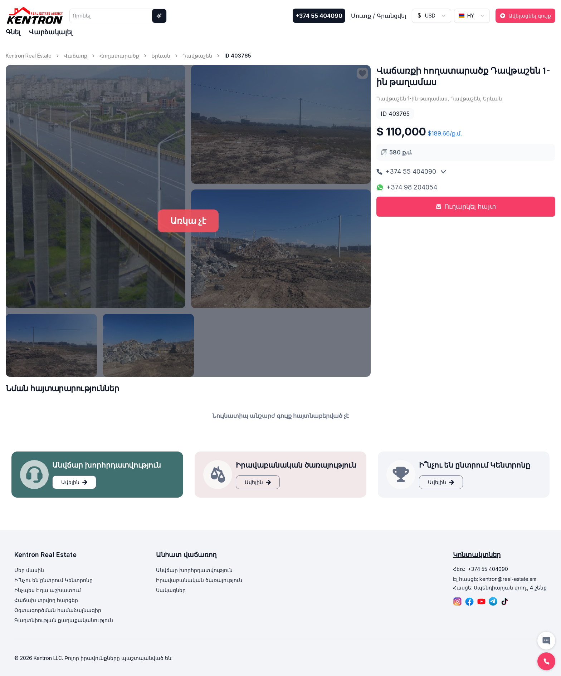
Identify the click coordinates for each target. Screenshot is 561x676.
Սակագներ (171, 590)
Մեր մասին (29, 570)
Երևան (160, 56)
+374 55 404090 (319, 15)
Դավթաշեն (197, 56)
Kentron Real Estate (29, 56)
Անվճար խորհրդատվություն (194, 570)
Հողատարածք (119, 56)
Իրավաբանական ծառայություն (199, 580)
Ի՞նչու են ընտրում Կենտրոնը (53, 580)
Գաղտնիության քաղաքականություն (63, 620)
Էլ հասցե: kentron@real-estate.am (494, 579)
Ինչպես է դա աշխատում (47, 590)
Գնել (13, 32)
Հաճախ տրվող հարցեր (46, 600)
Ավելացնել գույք (525, 16)
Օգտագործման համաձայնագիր (57, 610)
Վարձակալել (51, 32)
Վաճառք (75, 56)
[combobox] (431, 16)
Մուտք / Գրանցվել (378, 15)
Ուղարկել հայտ (466, 206)
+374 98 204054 (406, 187)
